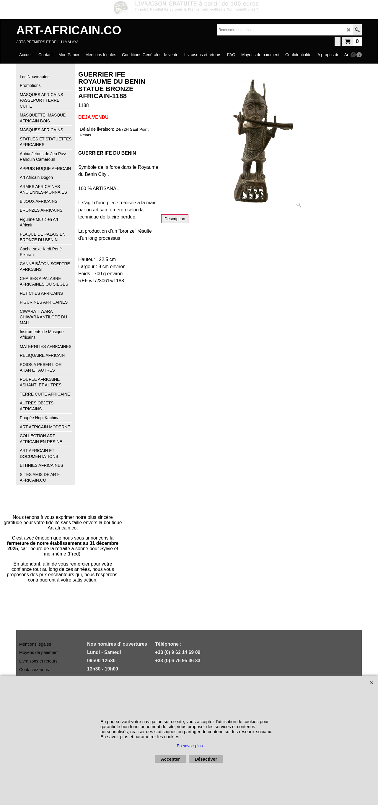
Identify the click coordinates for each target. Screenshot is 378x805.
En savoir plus (190, 746)
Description (174, 218)
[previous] (353, 54)
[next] (359, 54)
